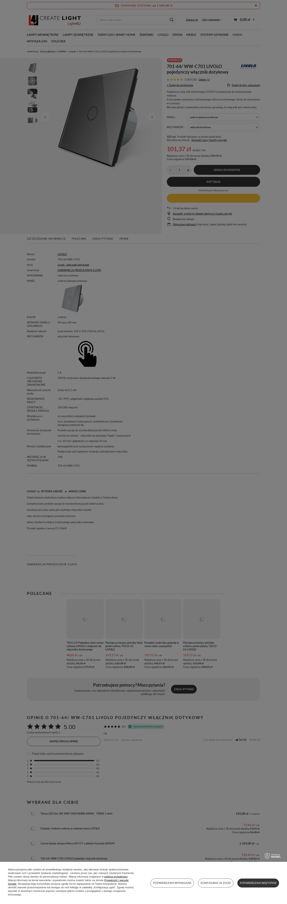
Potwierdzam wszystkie (258, 883)
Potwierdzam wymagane (172, 883)
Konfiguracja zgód (216, 883)
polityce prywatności (115, 876)
